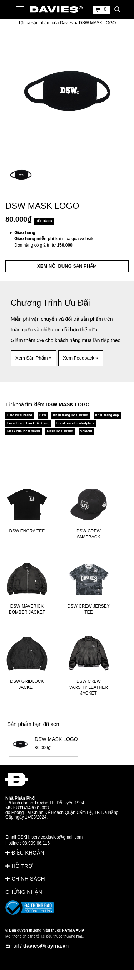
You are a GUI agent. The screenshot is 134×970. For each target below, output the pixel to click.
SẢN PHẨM (67, 266)
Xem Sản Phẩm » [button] (33, 358)
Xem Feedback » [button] (80, 358)
